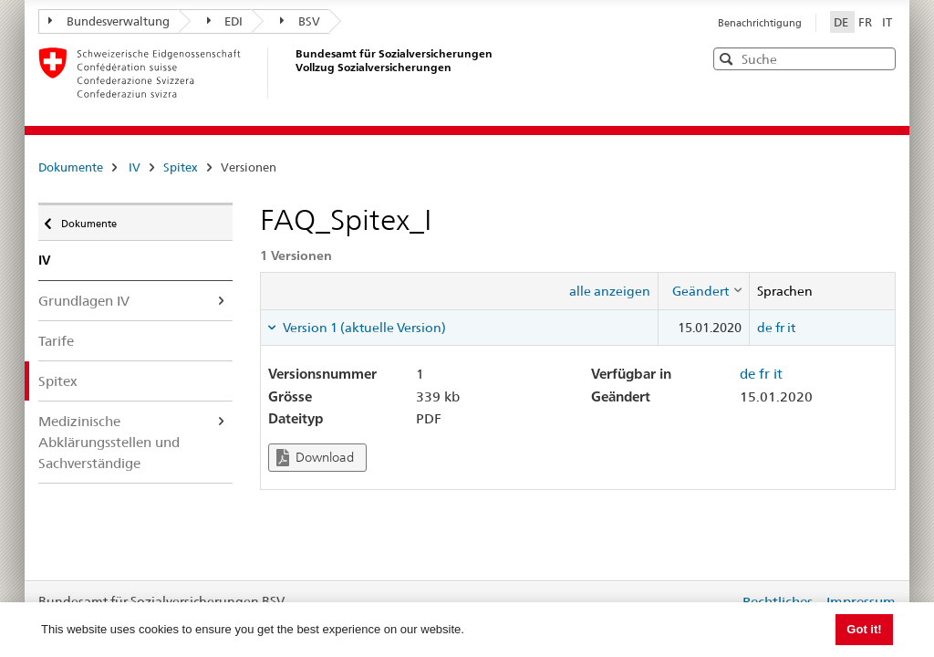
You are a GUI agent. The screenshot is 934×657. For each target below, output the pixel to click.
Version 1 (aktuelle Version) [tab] (363, 327)
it (791, 327)
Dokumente (70, 167)
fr (779, 327)
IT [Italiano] (887, 22)
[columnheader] (703, 291)
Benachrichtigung (760, 22)
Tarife (56, 340)
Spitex (180, 167)
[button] (880, 58)
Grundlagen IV (84, 300)
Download (315, 457)
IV (134, 167)
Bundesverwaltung (109, 21)
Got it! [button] (863, 629)
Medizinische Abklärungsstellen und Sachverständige (109, 442)
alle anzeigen (609, 291)
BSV (300, 21)
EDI (225, 21)
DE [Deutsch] (842, 22)
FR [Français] (866, 22)
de (765, 327)
